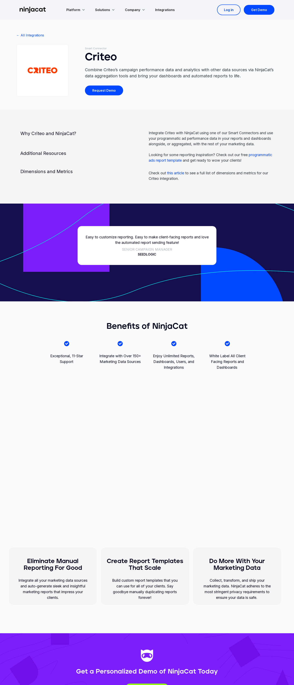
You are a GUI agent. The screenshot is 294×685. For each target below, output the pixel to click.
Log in (229, 10)
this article (175, 173)
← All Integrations (30, 35)
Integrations (165, 10)
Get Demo (259, 10)
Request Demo (104, 90)
